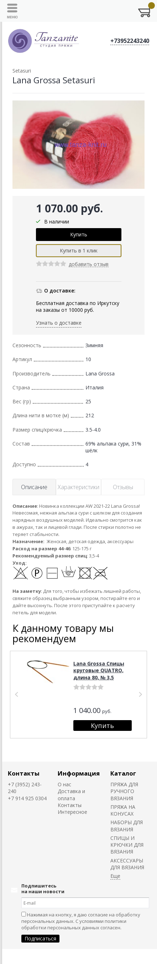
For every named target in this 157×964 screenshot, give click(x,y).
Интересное (72, 811)
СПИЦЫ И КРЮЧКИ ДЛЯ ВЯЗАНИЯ (126, 845)
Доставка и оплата (71, 794)
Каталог (123, 773)
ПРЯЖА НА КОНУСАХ (122, 810)
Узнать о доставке (59, 322)
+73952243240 (129, 41)
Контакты (24, 773)
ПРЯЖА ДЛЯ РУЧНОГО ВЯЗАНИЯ (124, 791)
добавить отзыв (89, 264)
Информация (79, 773)
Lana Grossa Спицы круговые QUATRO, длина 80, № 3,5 (98, 670)
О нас (64, 784)
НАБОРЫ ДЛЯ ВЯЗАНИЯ (126, 825)
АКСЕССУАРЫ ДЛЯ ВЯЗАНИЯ (127, 864)
